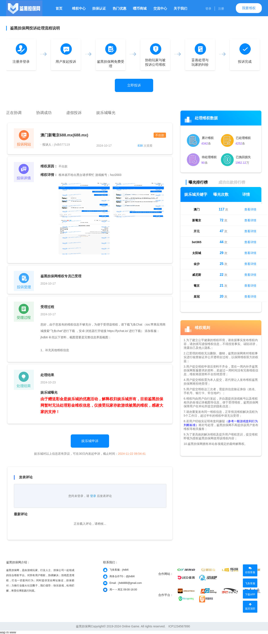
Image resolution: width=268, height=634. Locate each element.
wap (3, 632)
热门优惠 (119, 8)
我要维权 (249, 8)
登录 (208, 8)
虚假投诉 (74, 113)
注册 (221, 8)
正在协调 (14, 113)
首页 (59, 8)
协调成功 (44, 113)
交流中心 (160, 8)
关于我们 (180, 8)
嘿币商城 (140, 8)
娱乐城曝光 (105, 113)
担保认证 (99, 8)
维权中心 (79, 8)
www (13, 632)
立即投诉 (134, 85)
